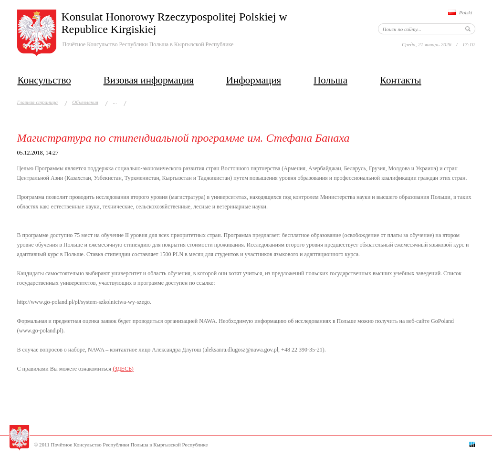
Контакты (400, 80)
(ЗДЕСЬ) (123, 368)
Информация (253, 80)
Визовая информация (149, 80)
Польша (330, 80)
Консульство (44, 80)
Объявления (85, 102)
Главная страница (37, 102)
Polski (465, 12)
